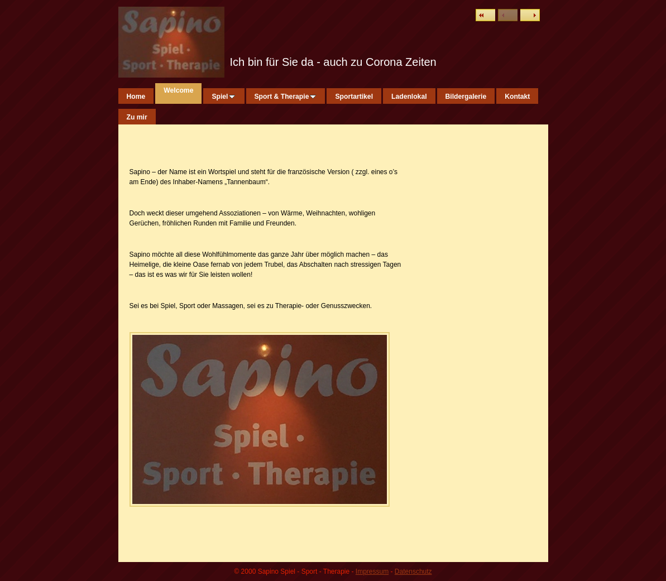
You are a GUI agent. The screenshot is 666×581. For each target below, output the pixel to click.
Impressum (372, 571)
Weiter (530, 15)
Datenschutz (413, 571)
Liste (485, 15)
